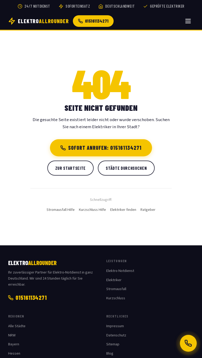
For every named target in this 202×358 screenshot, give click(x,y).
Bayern (13, 344)
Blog (109, 353)
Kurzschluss (115, 298)
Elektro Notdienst (120, 271)
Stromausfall (116, 289)
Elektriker (114, 280)
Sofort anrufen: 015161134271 (101, 148)
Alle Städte (17, 326)
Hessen (14, 353)
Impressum (115, 326)
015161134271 (93, 20)
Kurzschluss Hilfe (92, 209)
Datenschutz (116, 335)
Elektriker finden (123, 209)
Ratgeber (147, 209)
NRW (12, 335)
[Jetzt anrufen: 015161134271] (188, 343)
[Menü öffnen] (188, 21)
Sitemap (112, 344)
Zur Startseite (70, 168)
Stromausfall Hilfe (61, 209)
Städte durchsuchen (126, 168)
